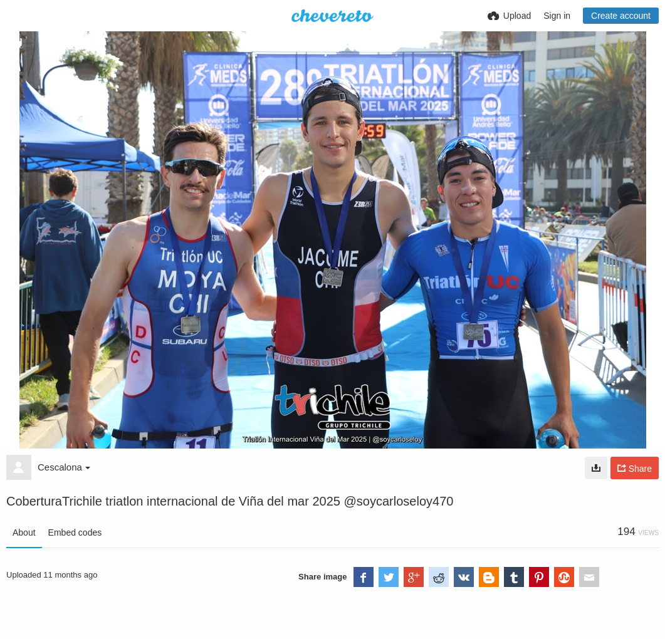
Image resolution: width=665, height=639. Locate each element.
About (24, 532)
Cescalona (64, 467)
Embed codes (75, 532)
